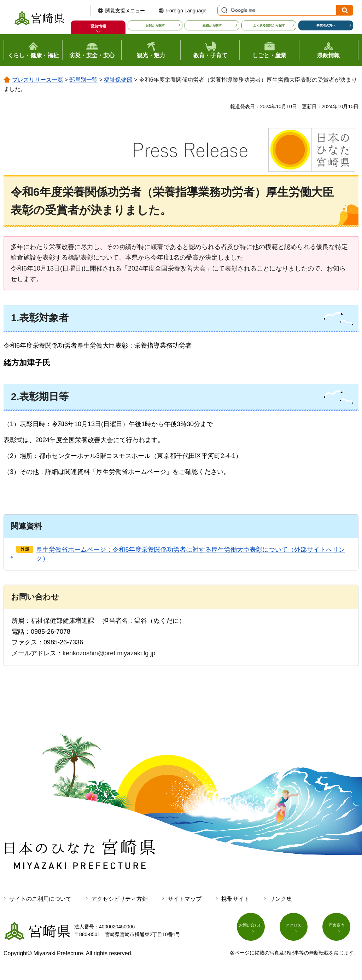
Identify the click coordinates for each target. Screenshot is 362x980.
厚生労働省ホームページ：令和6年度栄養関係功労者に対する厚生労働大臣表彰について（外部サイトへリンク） (190, 554)
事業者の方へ (325, 25)
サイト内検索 (223, 10)
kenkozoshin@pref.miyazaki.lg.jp (109, 653)
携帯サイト (235, 899)
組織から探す (212, 25)
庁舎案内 (340, 929)
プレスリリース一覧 (37, 80)
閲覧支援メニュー (125, 10)
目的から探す (155, 25)
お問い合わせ (255, 929)
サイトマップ (185, 899)
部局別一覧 (83, 80)
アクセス (298, 929)
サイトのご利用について (40, 899)
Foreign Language (186, 10)
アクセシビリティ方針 (119, 899)
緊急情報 (98, 26)
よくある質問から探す (269, 25)
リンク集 (280, 899)
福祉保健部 (118, 80)
